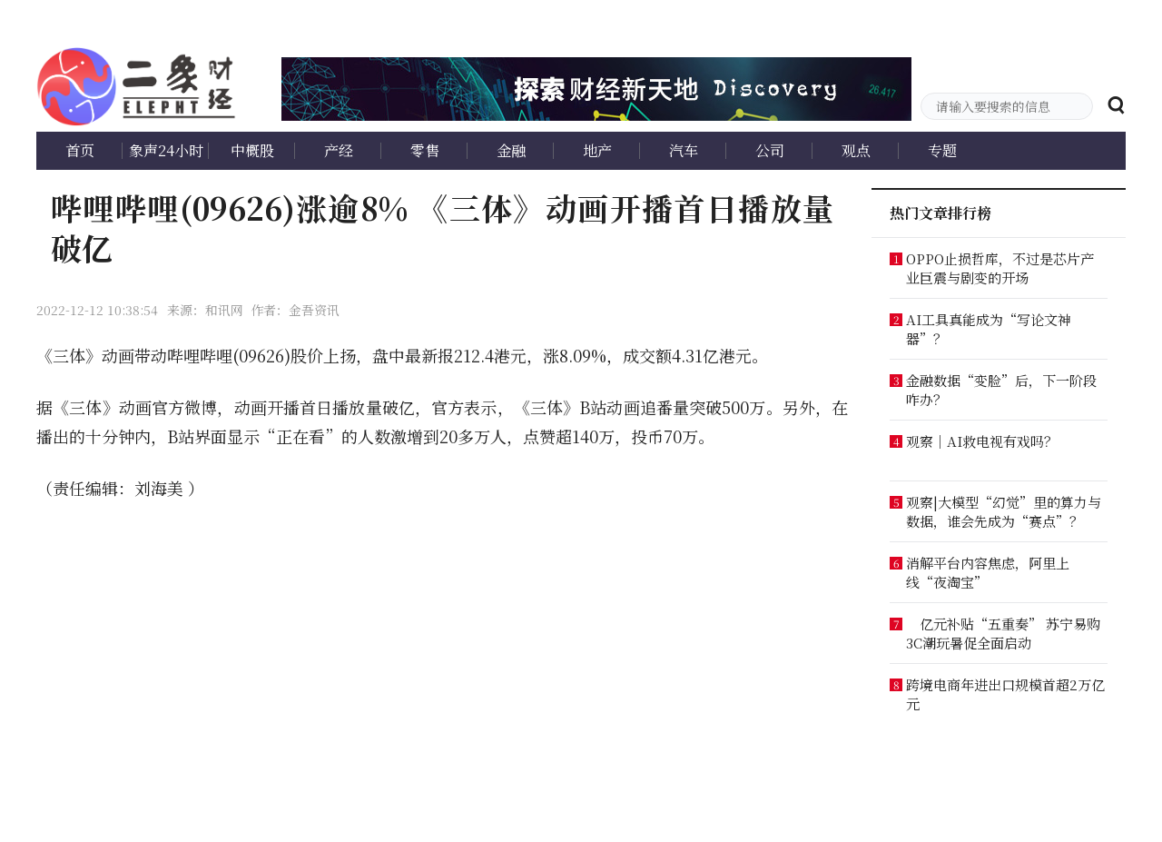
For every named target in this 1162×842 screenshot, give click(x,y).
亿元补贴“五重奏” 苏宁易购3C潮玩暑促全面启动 (1003, 633)
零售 (424, 150)
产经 (338, 150)
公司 (769, 150)
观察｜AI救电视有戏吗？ (982, 441)
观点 (856, 150)
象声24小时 (166, 150)
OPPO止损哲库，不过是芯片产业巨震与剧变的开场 (1000, 268)
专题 (942, 150)
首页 (79, 150)
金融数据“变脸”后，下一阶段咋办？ (1001, 390)
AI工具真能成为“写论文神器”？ (988, 329)
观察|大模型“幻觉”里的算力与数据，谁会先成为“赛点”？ (1003, 511)
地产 (597, 150)
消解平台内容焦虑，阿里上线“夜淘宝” (987, 572)
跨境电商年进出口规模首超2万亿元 (1005, 694)
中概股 (252, 150)
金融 (511, 150)
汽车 (683, 150)
